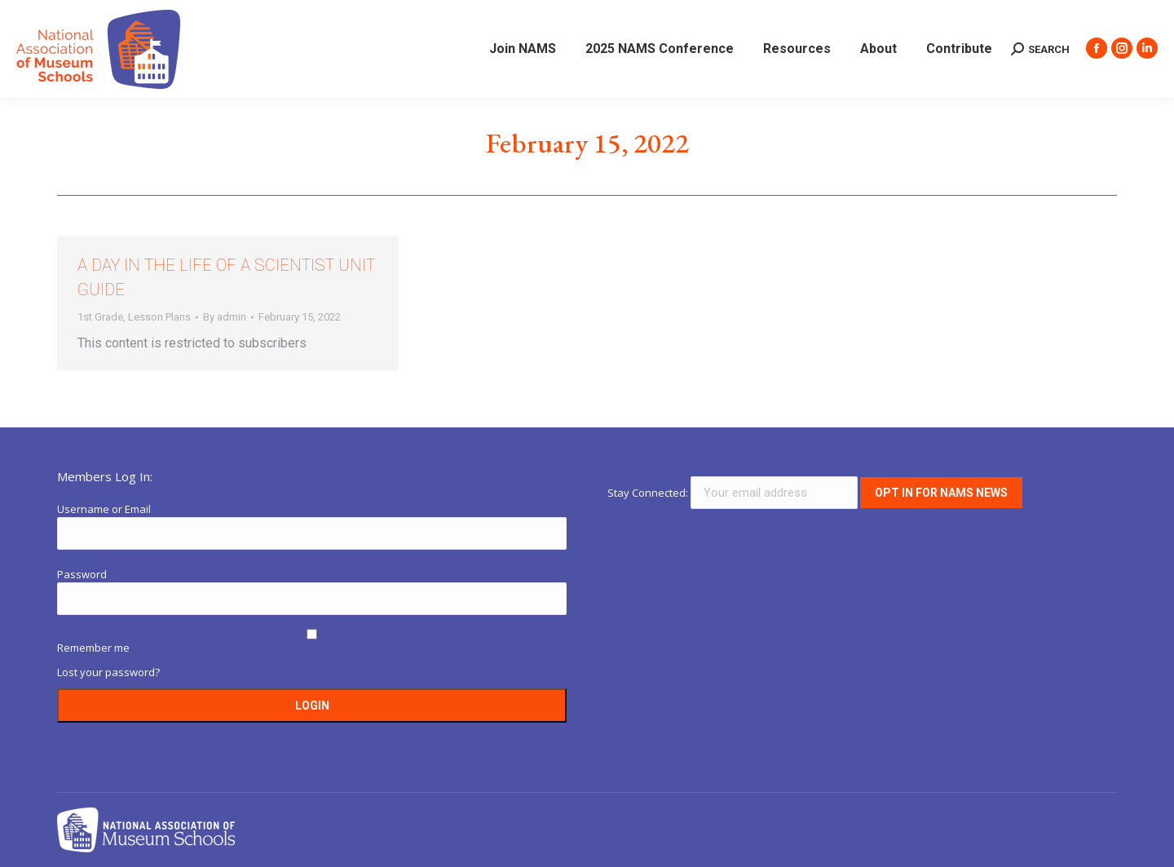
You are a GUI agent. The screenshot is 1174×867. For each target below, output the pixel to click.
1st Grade (100, 317)
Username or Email (104, 509)
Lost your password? (108, 672)
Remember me (93, 647)
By (224, 317)
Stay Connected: (733, 492)
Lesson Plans (159, 317)
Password (82, 574)
